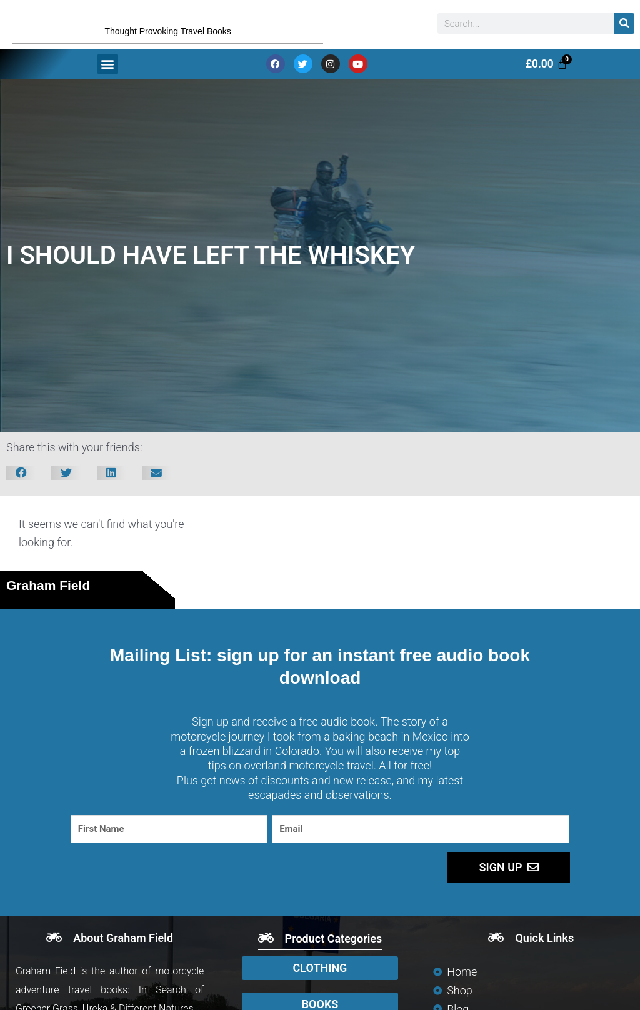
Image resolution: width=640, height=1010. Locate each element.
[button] (108, 72)
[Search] (624, 28)
